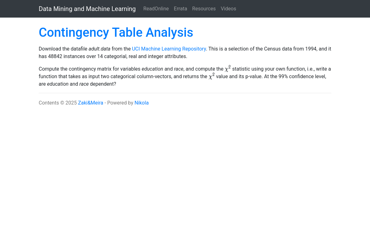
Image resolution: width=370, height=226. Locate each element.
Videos (228, 9)
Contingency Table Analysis (116, 32)
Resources (204, 9)
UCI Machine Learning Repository (169, 49)
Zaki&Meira (90, 103)
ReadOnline (156, 9)
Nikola (141, 103)
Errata (180, 9)
